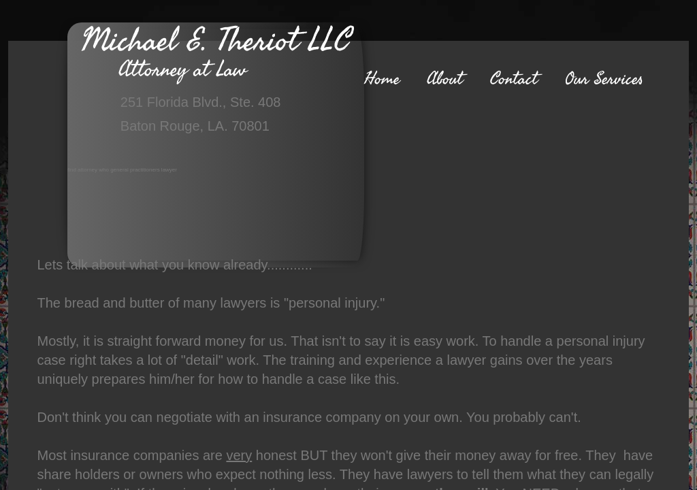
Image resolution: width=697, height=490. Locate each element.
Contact (514, 79)
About (445, 79)
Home (382, 79)
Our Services (604, 79)
